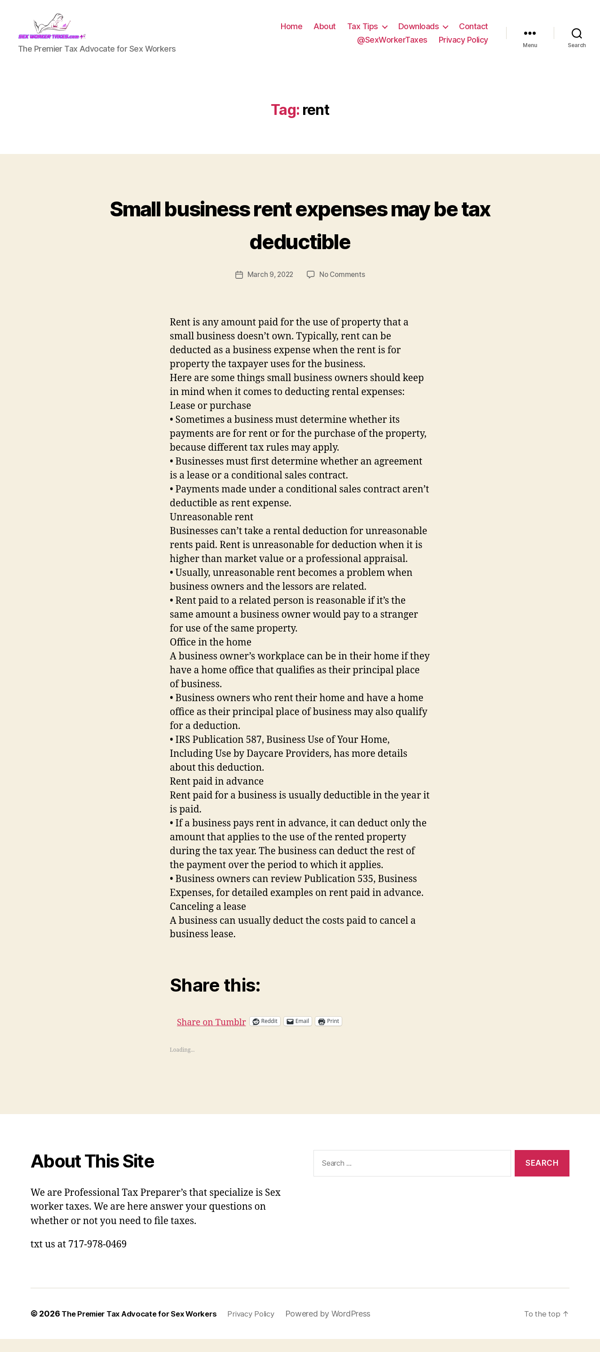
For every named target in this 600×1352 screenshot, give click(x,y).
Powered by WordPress (345, 1326)
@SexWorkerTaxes (392, 46)
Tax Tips (362, 33)
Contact (473, 33)
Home (291, 33)
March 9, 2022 (269, 287)
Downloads (418, 33)
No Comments (343, 287)
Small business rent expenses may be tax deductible (300, 235)
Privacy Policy (463, 46)
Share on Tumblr (244, 1034)
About (324, 33)
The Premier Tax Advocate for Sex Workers (145, 1326)
